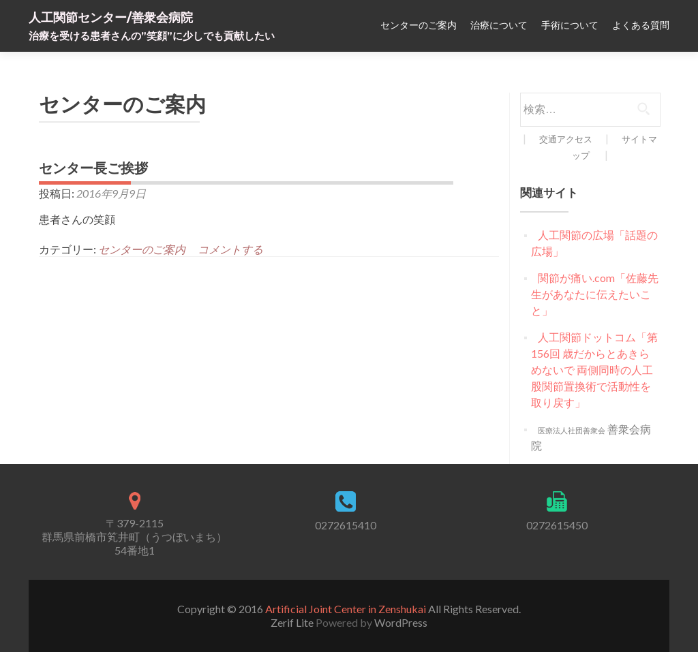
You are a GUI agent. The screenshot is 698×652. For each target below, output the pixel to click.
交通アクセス (565, 139)
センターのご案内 (418, 25)
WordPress (400, 622)
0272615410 (345, 524)
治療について (499, 25)
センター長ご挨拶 (93, 168)
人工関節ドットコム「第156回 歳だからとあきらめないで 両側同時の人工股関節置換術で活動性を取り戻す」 (594, 369)
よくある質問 (640, 25)
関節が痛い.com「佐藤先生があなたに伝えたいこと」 (594, 294)
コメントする (230, 249)
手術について (569, 25)
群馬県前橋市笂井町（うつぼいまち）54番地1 (134, 543)
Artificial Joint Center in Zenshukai (345, 608)
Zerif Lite (293, 622)
